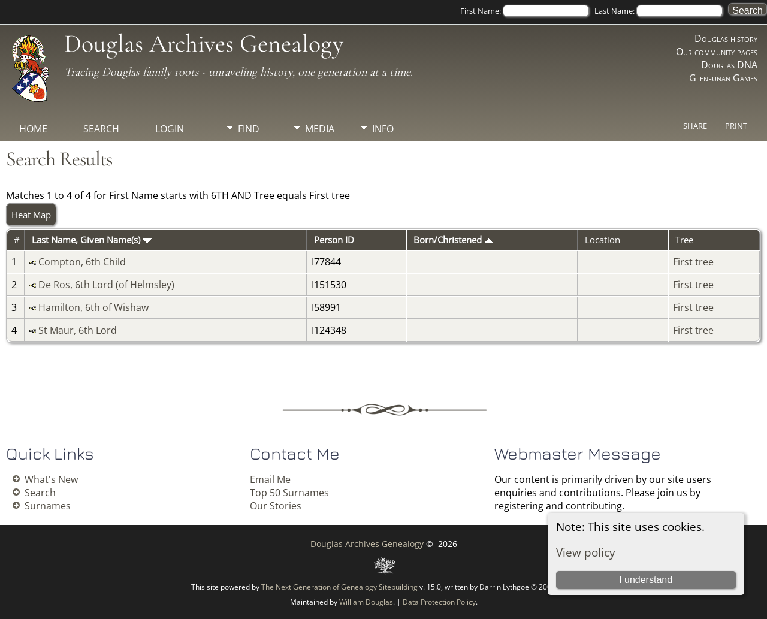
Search (101, 128)
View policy (585, 552)
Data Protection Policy (439, 602)
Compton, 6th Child (82, 261)
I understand (645, 580)
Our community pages (716, 51)
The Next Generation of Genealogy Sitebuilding (339, 587)
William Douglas (366, 602)
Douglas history (725, 38)
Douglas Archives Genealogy (203, 43)
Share (695, 125)
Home (33, 128)
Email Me (270, 479)
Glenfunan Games (723, 77)
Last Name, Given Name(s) (92, 240)
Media (319, 128)
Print (736, 125)
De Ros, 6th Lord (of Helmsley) (106, 284)
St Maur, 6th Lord (77, 330)
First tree (693, 261)
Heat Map (31, 215)
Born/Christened (453, 240)
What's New (51, 479)
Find (248, 128)
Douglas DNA (729, 64)
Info (383, 128)
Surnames (48, 505)
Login (169, 128)
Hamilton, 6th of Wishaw (93, 307)
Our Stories (275, 505)
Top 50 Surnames (289, 492)
